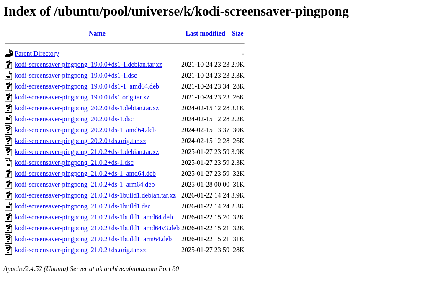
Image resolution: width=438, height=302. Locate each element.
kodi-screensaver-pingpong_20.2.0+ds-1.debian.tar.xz (87, 108)
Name (97, 33)
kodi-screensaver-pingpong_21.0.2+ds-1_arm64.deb (85, 184)
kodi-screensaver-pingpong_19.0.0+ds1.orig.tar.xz (82, 97)
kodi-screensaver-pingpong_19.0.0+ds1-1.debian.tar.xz (88, 64)
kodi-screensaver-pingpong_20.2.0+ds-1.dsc (74, 118)
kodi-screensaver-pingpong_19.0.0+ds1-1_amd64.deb (87, 86)
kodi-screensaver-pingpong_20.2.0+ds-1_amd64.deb (85, 129)
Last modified (205, 33)
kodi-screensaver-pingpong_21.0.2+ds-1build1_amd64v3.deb (97, 228)
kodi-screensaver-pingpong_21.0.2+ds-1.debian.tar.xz (87, 151)
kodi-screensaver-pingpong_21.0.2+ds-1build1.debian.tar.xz (95, 195)
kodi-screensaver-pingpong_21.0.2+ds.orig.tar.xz (80, 249)
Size (238, 33)
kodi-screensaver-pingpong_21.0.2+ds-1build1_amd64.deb (94, 217)
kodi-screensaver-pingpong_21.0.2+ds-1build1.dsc (83, 206)
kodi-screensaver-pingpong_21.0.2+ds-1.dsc (74, 162)
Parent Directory (37, 53)
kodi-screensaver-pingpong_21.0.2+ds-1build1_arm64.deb (93, 238)
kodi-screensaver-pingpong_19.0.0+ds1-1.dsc (76, 75)
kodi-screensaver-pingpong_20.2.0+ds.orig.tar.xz (80, 140)
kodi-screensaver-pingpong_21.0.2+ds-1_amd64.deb (85, 173)
